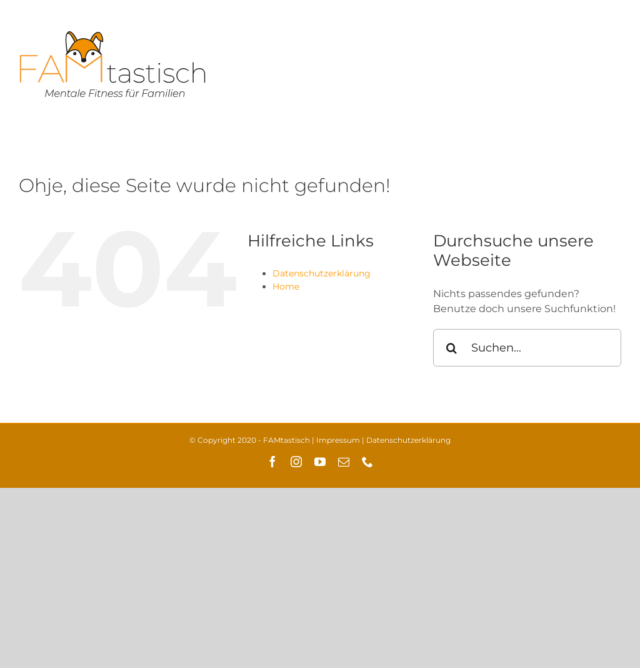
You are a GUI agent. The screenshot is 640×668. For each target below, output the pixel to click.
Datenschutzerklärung (321, 273)
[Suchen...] (527, 348)
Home (285, 286)
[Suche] (452, 348)
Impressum (338, 440)
